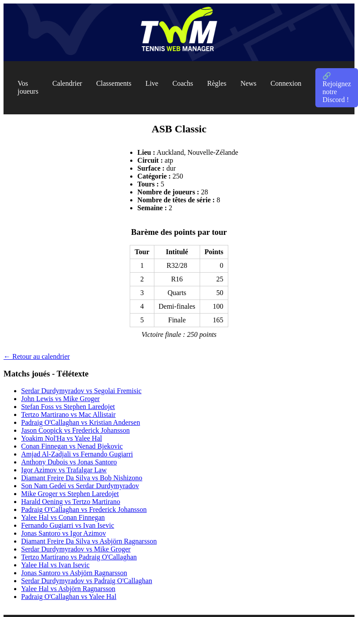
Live (152, 83)
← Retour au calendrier (37, 356)
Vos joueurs (28, 87)
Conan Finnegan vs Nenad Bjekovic (72, 446)
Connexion (285, 83)
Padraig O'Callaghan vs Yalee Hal (69, 596)
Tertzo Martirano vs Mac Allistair (68, 414)
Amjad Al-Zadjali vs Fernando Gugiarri (77, 454)
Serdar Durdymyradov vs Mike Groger (76, 549)
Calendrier (67, 83)
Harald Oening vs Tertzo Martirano (70, 501)
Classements (114, 83)
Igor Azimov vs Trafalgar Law (64, 470)
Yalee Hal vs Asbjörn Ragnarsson (68, 588)
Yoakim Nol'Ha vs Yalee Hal (61, 438)
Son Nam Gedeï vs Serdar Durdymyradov (80, 485)
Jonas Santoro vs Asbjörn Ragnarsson (74, 573)
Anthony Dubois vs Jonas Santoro (69, 462)
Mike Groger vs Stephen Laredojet (70, 493)
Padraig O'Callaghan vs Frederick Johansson (84, 509)
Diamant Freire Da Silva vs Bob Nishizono (81, 478)
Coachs (182, 83)
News (248, 83)
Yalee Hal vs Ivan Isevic (55, 565)
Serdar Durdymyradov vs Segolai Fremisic (81, 390)
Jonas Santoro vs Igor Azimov (63, 533)
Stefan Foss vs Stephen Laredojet (68, 406)
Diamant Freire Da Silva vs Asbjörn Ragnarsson (89, 541)
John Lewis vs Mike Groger (60, 398)
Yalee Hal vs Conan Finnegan (63, 517)
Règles (216, 83)
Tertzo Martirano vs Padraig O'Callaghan (79, 557)
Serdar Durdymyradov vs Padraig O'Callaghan (86, 580)
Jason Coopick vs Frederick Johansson (75, 430)
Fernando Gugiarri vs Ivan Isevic (67, 525)
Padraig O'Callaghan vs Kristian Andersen (80, 422)
